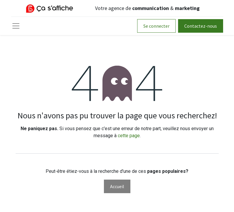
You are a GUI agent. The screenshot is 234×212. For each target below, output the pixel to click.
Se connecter (156, 26)
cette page (129, 135)
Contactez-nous (200, 26)
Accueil (117, 186)
